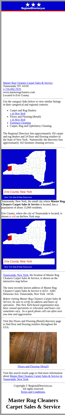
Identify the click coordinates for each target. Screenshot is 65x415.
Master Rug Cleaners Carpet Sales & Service (28, 82)
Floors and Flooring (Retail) (33, 365)
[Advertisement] (32, 45)
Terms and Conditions (33, 391)
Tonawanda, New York (15, 275)
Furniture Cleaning (20, 122)
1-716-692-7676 (12, 89)
